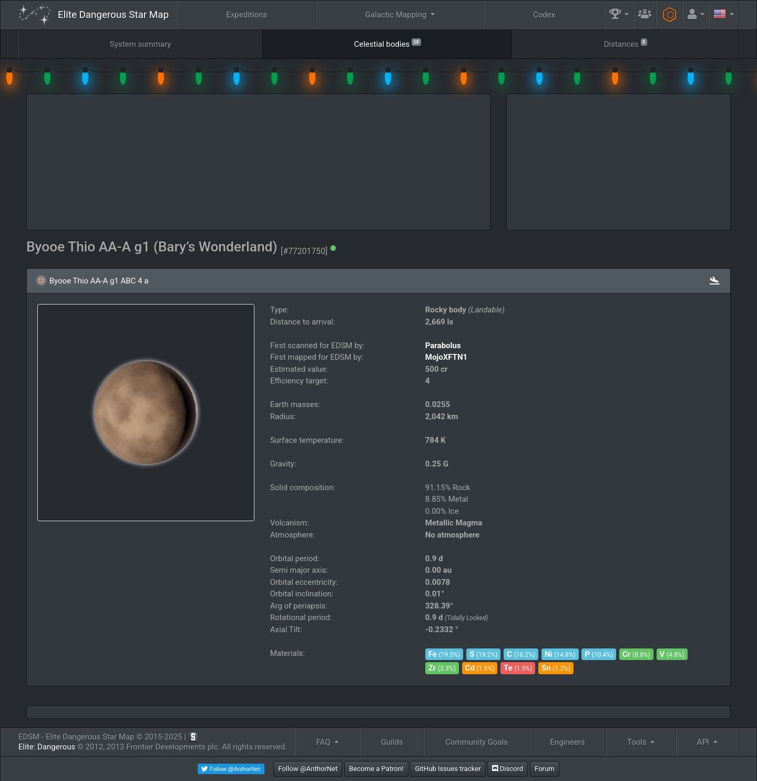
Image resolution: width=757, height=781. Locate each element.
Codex (544, 14)
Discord (507, 769)
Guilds (392, 742)
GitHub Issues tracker (447, 769)
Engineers (567, 742)
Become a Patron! (376, 769)
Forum (545, 769)
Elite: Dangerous (46, 747)
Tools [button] (637, 742)
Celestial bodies (387, 43)
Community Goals (476, 742)
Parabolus (443, 345)
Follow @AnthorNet (307, 769)
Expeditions (246, 14)
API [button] (704, 742)
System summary (140, 44)
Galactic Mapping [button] (396, 14)
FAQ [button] (324, 742)
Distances (625, 43)
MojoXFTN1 (446, 357)
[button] (619, 15)
